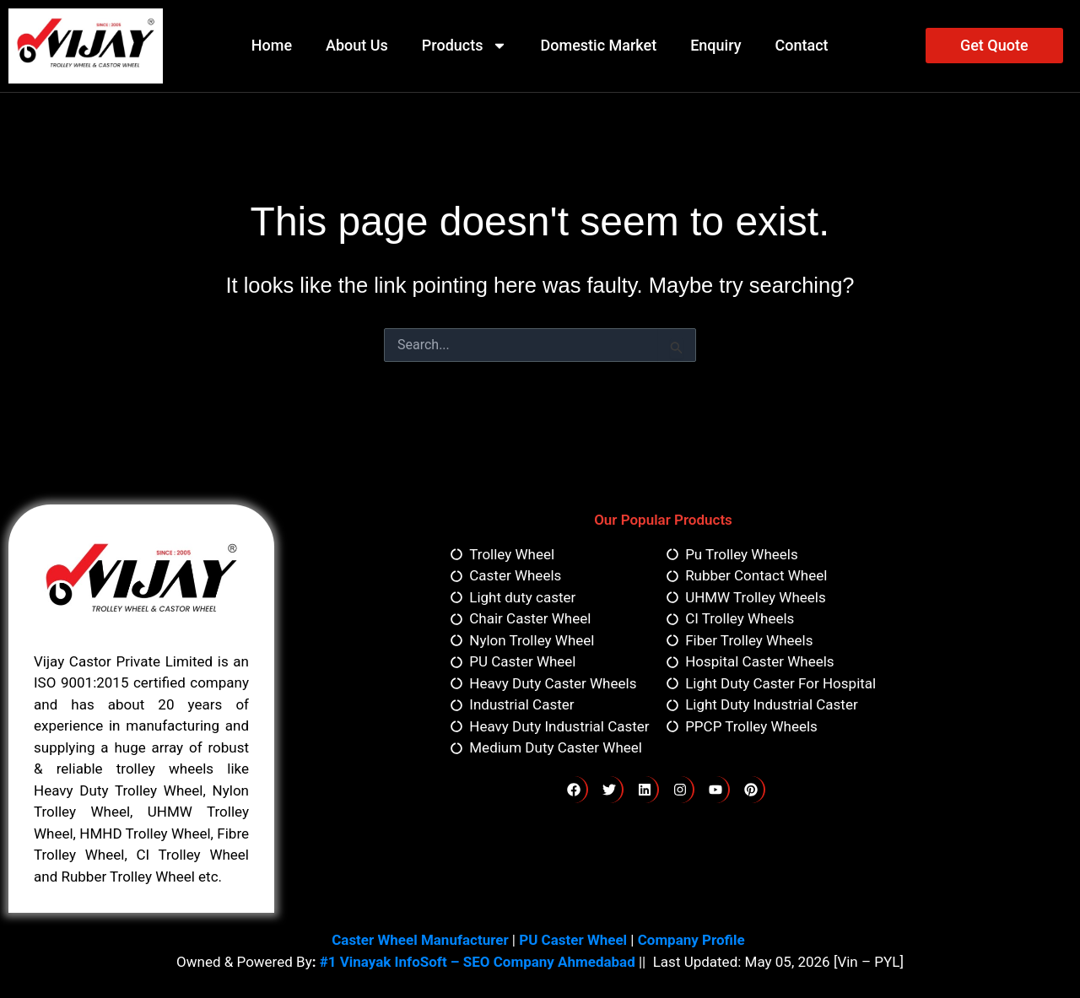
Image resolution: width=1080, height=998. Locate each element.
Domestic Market (599, 45)
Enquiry (715, 45)
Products (464, 46)
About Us (357, 45)
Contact (801, 45)
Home (271, 45)
